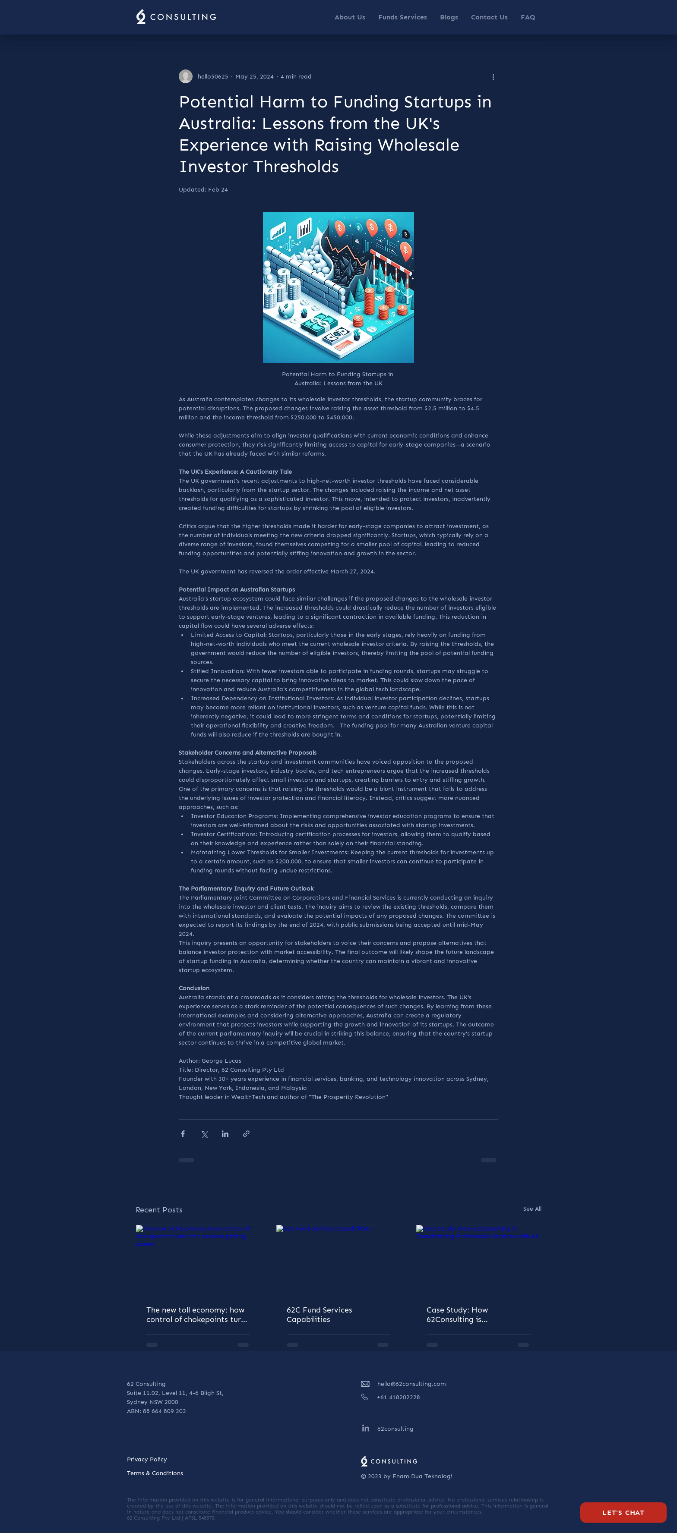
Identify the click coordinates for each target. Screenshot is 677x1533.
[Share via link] (246, 1134)
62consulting (395, 1428)
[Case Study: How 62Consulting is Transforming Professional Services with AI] (478, 1260)
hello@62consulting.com (411, 1384)
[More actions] (493, 76)
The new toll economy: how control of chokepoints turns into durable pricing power (197, 1314)
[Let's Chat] (623, 1512)
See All (532, 1208)
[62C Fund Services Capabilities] (338, 1260)
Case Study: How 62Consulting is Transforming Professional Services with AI (474, 1314)
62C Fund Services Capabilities (319, 1314)
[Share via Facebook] (183, 1134)
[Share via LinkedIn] (225, 1134)
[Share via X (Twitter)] (204, 1134)
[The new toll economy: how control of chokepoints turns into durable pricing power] (198, 1260)
